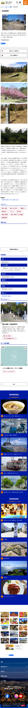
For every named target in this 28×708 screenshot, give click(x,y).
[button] (1, 321)
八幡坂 (5, 539)
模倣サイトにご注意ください (14, 686)
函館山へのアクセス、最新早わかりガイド (13, 454)
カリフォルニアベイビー (9, 596)
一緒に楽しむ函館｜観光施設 (10, 435)
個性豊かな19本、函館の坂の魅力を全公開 (13, 492)
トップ (1, 7)
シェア (3, 43)
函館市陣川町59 (5, 40)
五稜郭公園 (6, 558)
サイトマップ (18, 688)
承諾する (22, 705)
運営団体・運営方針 (8, 688)
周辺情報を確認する (18, 249)
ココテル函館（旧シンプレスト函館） (12, 368)
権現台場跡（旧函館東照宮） (10, 324)
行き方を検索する (10, 55)
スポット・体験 (8, 7)
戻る (8, 384)
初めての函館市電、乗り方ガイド (11, 473)
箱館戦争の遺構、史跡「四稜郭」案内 (10, 199)
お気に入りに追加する (10, 51)
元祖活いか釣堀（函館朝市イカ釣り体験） (13, 520)
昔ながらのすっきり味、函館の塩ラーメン (13, 416)
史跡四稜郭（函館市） (7, 296)
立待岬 (5, 577)
